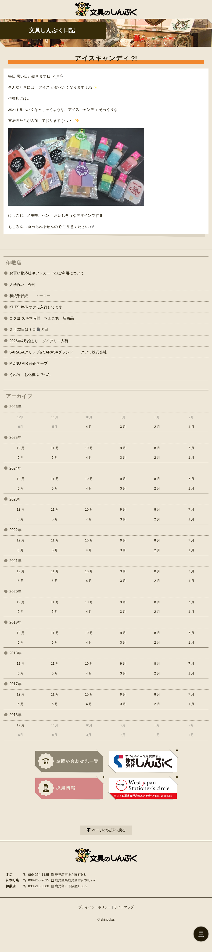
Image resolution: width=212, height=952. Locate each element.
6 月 (21, 457)
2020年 (15, 592)
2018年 (15, 653)
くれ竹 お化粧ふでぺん (29, 375)
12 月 (20, 448)
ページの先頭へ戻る (109, 830)
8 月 (157, 448)
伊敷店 (13, 263)
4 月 (89, 427)
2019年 (15, 622)
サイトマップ (124, 907)
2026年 (15, 407)
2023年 (15, 499)
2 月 (157, 427)
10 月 (89, 448)
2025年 (15, 438)
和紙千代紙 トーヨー (29, 296)
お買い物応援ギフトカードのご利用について (46, 273)
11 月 (54, 448)
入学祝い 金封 (22, 285)
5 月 (55, 457)
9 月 (123, 448)
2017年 (15, 684)
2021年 (15, 561)
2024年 (15, 468)
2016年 (15, 715)
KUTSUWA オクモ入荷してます (35, 307)
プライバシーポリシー (94, 907)
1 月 (191, 427)
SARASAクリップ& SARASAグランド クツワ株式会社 (58, 352)
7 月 (191, 448)
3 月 (123, 427)
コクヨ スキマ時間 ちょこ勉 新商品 (41, 318)
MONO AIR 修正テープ (28, 363)
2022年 (15, 530)
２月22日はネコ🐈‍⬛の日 (28, 330)
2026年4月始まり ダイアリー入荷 (38, 341)
